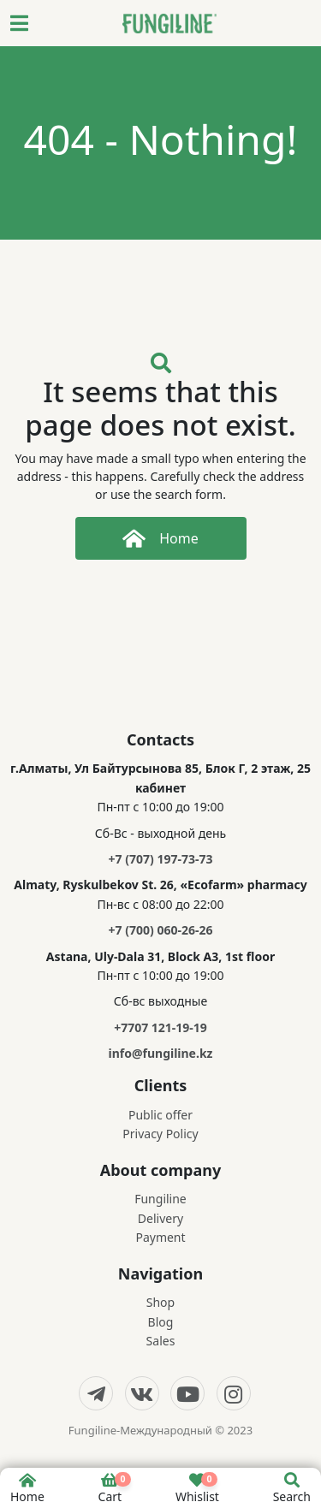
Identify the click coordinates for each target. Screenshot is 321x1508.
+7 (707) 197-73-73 (161, 859)
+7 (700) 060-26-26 (161, 930)
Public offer (160, 1115)
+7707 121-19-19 (160, 1027)
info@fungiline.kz (160, 1053)
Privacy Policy (160, 1133)
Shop (160, 1302)
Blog (161, 1322)
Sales (160, 1341)
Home (160, 538)
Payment (160, 1237)
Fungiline (160, 1198)
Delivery (160, 1218)
